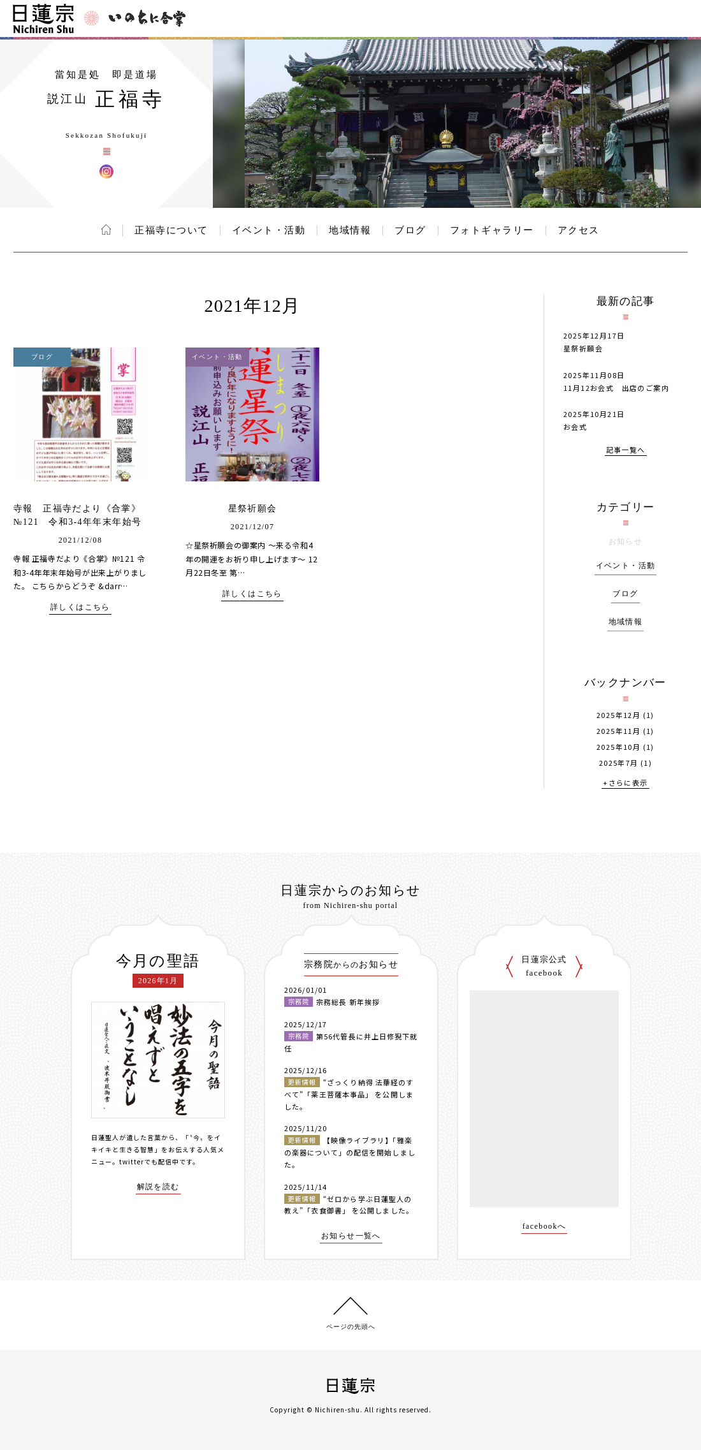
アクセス (579, 230)
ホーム (106, 229)
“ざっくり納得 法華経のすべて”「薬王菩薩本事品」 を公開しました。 (349, 1094)
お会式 (575, 426)
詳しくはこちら (80, 607)
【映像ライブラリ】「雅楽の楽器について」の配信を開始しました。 (350, 1152)
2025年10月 (618, 747)
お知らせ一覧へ (351, 1236)
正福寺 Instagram (106, 172)
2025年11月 (618, 731)
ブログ (410, 230)
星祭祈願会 (252, 508)
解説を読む (158, 1187)
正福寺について (171, 230)
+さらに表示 (625, 783)
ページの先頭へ (350, 1326)
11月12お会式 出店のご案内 (616, 388)
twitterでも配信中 (149, 1161)
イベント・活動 (269, 230)
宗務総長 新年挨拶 (348, 1002)
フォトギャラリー (492, 230)
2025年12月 (618, 715)
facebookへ (545, 1226)
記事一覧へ (626, 450)
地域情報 (350, 230)
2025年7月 (619, 762)
